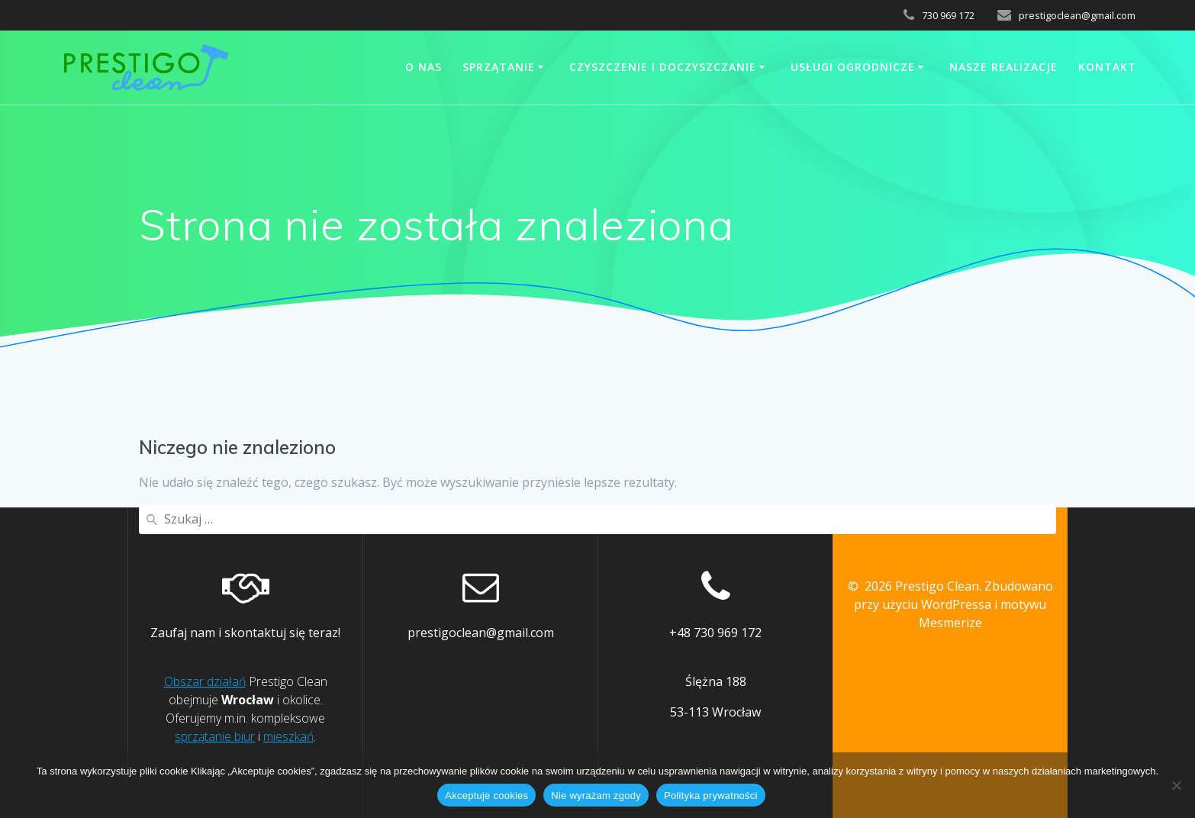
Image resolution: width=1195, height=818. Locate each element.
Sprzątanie (498, 67)
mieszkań (288, 736)
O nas (423, 67)
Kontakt (1107, 67)
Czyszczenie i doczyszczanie (662, 67)
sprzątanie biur (215, 736)
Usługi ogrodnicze (853, 67)
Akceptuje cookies (486, 795)
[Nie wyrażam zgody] (1176, 785)
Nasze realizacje (1003, 67)
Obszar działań (205, 681)
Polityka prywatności (711, 795)
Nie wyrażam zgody (596, 795)
